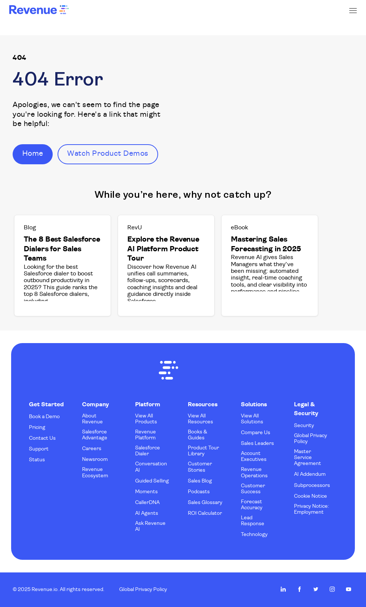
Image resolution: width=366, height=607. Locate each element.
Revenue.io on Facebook (299, 589)
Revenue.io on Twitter (316, 589)
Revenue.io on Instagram (332, 589)
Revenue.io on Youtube (348, 589)
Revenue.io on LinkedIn (283, 589)
